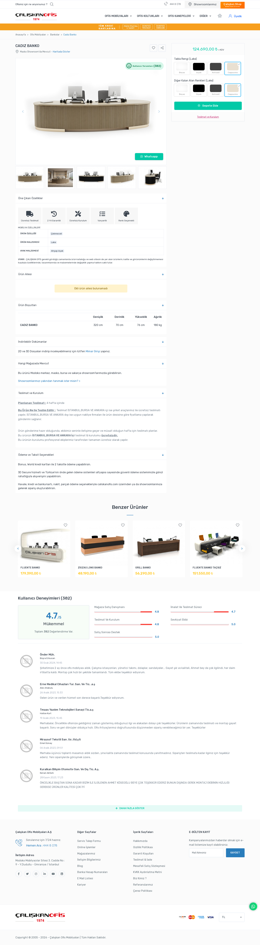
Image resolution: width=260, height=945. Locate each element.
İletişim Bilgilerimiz (89, 859)
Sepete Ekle (208, 105)
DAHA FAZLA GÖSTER (130, 808)
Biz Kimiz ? (140, 878)
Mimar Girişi (93, 351)
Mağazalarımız (86, 853)
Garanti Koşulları (143, 853)
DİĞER (204, 16)
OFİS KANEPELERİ (179, 16)
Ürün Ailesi (91, 274)
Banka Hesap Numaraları (92, 872)
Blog (80, 866)
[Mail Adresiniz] (206, 852)
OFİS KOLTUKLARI (148, 16)
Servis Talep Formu (89, 841)
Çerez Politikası (142, 890)
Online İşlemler (86, 847)
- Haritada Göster (60, 51)
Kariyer (81, 884)
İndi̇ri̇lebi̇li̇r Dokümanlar (91, 342)
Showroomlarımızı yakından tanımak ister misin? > (49, 381)
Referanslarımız (143, 884)
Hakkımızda (140, 841)
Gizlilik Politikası (143, 847)
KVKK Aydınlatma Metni (147, 872)
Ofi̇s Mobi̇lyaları (38, 34)
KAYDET (235, 852)
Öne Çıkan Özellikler (91, 198)
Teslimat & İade (142, 859)
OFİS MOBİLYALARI (116, 16)
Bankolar (55, 34)
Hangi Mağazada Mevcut (91, 363)
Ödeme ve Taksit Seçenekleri (91, 455)
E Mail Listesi (85, 878)
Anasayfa (20, 34)
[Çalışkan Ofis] (40, 916)
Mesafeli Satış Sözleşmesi (149, 866)
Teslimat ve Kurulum (91, 393)
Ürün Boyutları (91, 305)
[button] (34, 4)
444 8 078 (172, 3)
